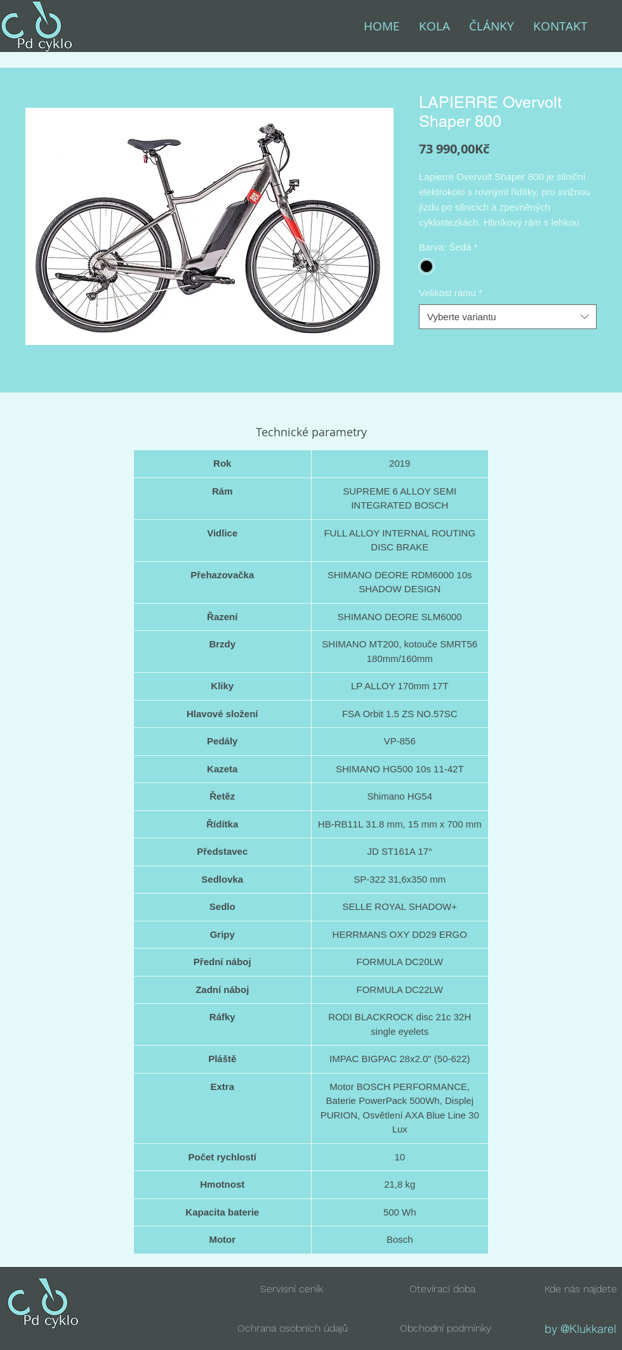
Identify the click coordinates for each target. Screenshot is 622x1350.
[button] (442, 1289)
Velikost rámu (450, 292)
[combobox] (508, 316)
